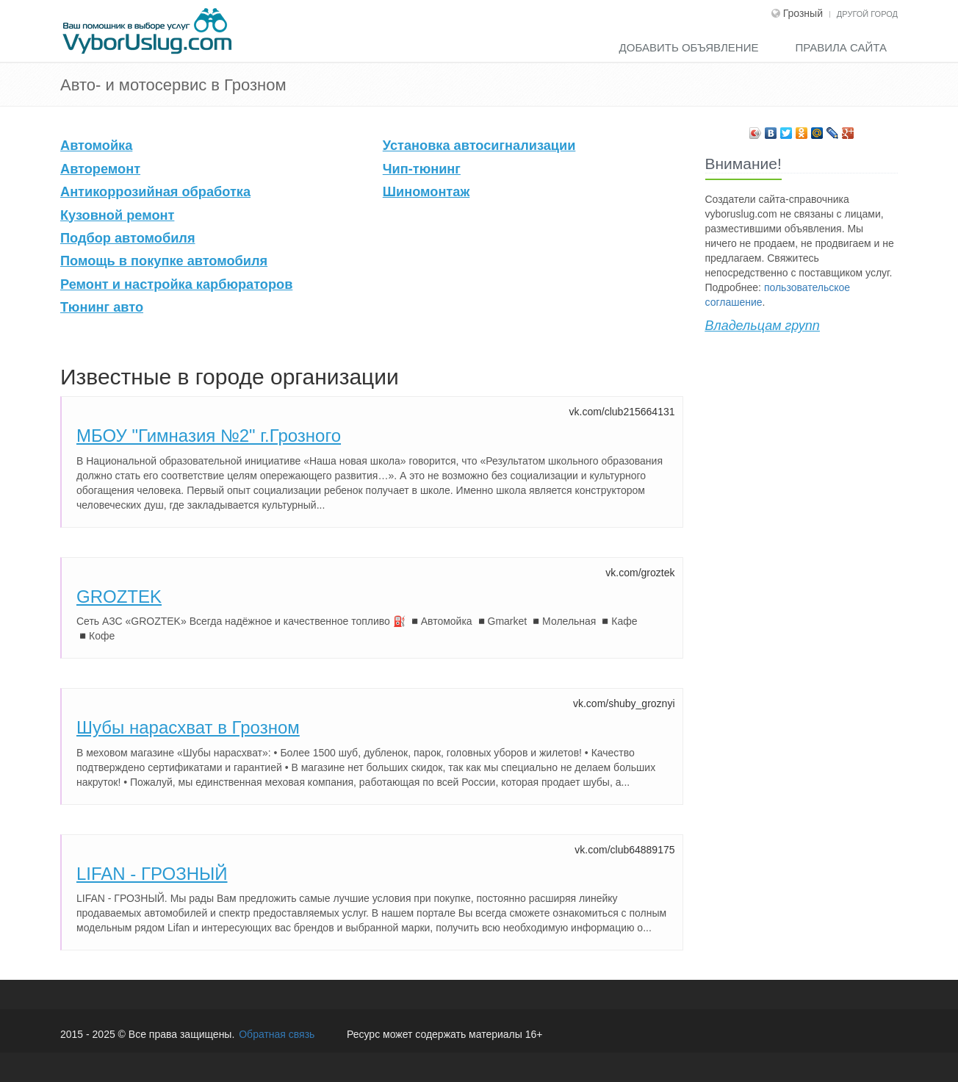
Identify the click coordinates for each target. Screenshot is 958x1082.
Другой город (867, 14)
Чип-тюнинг (422, 169)
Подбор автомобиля (127, 238)
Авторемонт (100, 169)
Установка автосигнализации (479, 145)
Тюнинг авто (101, 307)
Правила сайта (841, 47)
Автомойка (96, 145)
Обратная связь (276, 1034)
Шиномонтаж (426, 191)
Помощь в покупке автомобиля (163, 261)
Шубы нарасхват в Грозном (188, 727)
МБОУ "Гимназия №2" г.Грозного (208, 435)
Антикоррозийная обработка (155, 191)
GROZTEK (119, 596)
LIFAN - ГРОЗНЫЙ (152, 874)
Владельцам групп (762, 325)
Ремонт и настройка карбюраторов (176, 284)
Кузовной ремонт (117, 215)
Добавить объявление (689, 47)
